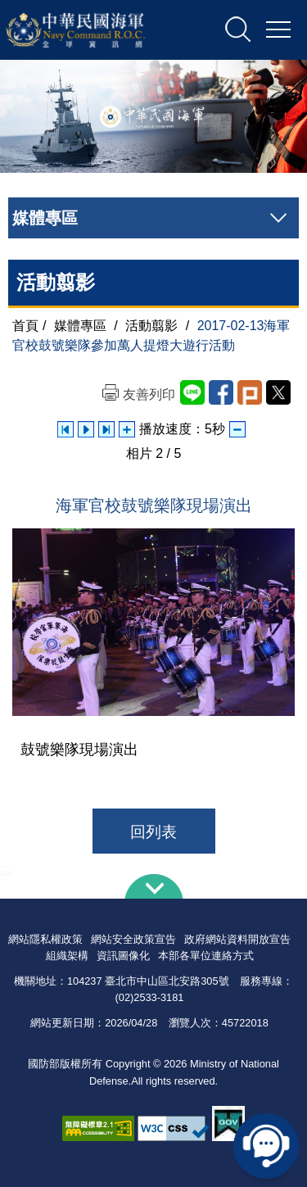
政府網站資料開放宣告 (237, 939)
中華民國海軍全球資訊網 (93, 30)
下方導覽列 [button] (153, 886)
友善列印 (149, 394)
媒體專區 (80, 326)
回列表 (153, 831)
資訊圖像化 (123, 955)
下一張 (106, 429)
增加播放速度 (127, 429)
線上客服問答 (266, 1146)
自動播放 (86, 429)
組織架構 (67, 955)
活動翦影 (151, 326)
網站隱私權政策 (45, 939)
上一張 (65, 429)
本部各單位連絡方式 (206, 955)
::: (5, 869)
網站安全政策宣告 (133, 939)
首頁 (25, 326)
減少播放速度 (237, 429)
